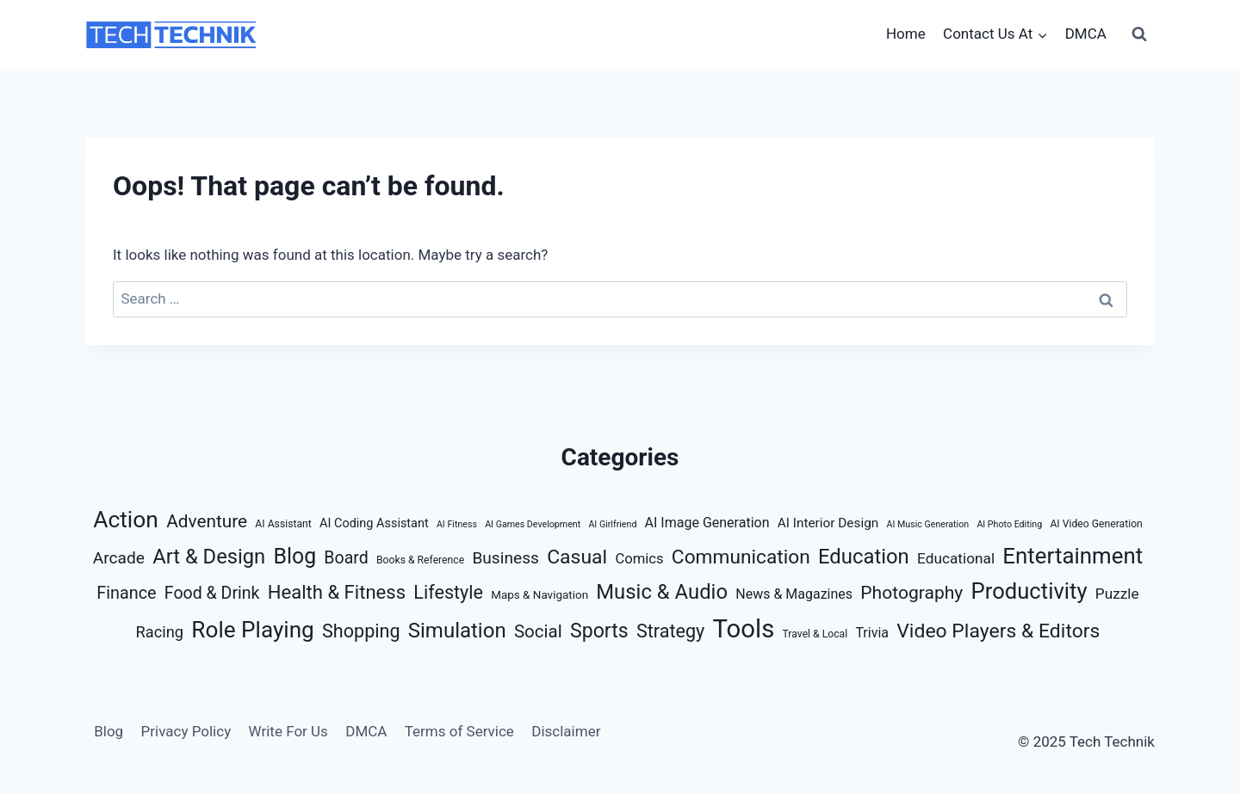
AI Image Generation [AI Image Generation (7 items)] (707, 522)
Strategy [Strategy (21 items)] (670, 631)
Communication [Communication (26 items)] (741, 557)
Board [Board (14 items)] (346, 558)
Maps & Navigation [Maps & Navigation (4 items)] (539, 594)
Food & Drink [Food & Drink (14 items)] (212, 593)
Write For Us (288, 731)
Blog (108, 731)
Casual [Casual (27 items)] (577, 557)
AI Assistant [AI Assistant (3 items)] (283, 524)
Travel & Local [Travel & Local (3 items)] (815, 634)
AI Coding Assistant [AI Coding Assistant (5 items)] (374, 523)
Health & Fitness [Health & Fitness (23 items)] (337, 592)
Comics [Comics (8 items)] (639, 559)
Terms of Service (459, 731)
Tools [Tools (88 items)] (744, 628)
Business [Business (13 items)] (505, 558)
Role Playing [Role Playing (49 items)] (252, 630)
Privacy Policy (186, 731)
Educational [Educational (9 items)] (956, 558)
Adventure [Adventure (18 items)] (206, 521)
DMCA (1086, 33)
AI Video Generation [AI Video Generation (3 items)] (1096, 524)
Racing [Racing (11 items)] (160, 632)
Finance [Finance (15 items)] (126, 593)
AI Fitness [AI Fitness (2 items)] (457, 524)
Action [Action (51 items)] (125, 519)
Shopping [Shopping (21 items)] (361, 631)
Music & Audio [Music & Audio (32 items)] (662, 592)
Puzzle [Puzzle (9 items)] (1117, 593)
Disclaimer (565, 731)
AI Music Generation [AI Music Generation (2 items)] (927, 524)
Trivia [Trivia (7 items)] (872, 633)
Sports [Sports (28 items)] (599, 631)
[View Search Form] (1139, 34)
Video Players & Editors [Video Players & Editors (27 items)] (998, 631)
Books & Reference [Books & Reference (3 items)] (420, 560)
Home (906, 33)
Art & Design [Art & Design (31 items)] (208, 557)
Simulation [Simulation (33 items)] (457, 631)
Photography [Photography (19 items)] (911, 592)
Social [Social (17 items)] (538, 631)
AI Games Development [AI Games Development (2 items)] (532, 524)
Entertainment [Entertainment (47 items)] (1072, 556)
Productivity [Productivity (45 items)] (1029, 591)
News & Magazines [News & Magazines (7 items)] (793, 594)
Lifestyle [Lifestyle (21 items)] (448, 592)
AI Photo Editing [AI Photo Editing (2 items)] (1009, 524)
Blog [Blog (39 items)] (294, 556)
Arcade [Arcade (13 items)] (119, 558)
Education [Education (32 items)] (863, 557)
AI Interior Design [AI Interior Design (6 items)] (828, 523)
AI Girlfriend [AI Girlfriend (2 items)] (612, 524)
